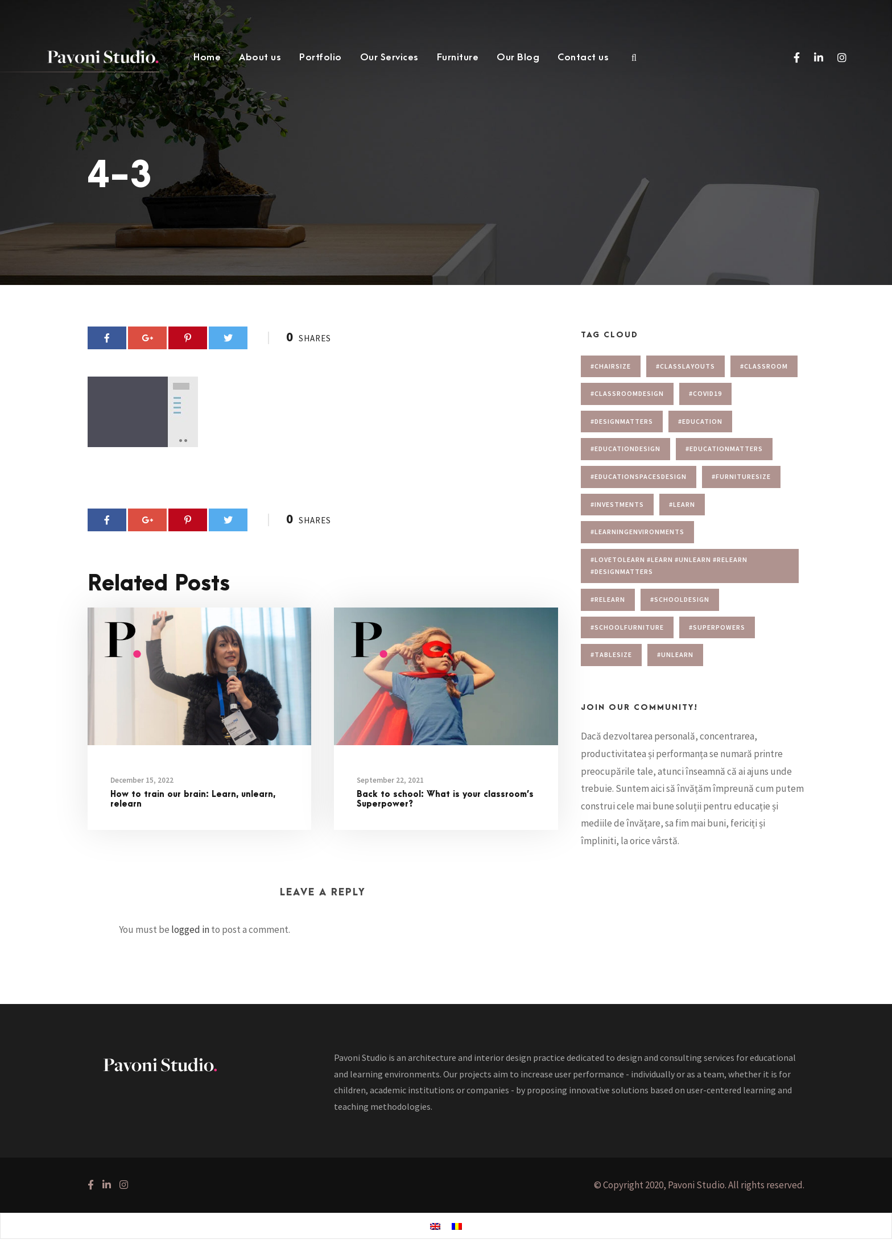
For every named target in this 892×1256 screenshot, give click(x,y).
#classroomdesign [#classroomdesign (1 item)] (627, 393)
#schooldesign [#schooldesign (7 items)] (679, 599)
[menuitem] (435, 1226)
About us (260, 57)
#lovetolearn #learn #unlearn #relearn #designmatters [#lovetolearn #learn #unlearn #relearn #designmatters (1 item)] (669, 565)
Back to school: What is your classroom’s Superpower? (445, 799)
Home (207, 57)
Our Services (389, 57)
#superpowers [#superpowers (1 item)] (717, 627)
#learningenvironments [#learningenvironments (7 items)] (637, 531)
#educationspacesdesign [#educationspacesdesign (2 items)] (638, 476)
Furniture (458, 57)
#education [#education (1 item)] (700, 421)
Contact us (583, 57)
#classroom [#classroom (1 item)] (764, 366)
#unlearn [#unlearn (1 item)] (675, 654)
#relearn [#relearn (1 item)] (607, 599)
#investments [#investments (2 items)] (617, 504)
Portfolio (320, 57)
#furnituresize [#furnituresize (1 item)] (741, 476)
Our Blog (518, 57)
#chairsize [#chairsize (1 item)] (610, 366)
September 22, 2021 (390, 780)
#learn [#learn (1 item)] (682, 504)
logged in (190, 929)
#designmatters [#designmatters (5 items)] (621, 421)
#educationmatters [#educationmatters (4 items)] (724, 448)
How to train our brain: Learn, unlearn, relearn (192, 799)
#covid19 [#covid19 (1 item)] (705, 393)
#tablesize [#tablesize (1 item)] (611, 654)
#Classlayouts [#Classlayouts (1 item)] (685, 366)
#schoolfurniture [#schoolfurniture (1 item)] (627, 627)
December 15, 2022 (142, 780)
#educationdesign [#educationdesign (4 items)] (625, 448)
